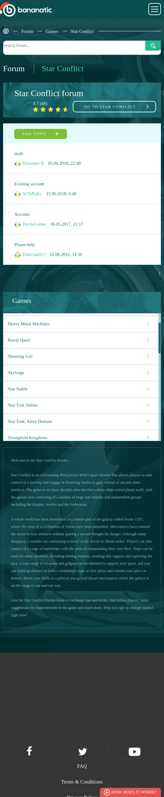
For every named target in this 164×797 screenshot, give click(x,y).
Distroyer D (29, 164)
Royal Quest (78, 340)
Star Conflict (82, 31)
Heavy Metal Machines (78, 324)
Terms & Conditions (82, 781)
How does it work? (133, 792)
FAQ (82, 766)
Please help (24, 244)
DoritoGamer (30, 224)
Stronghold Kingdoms (78, 437)
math (18, 153)
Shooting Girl (78, 356)
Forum (27, 31)
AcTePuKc (28, 194)
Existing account (29, 184)
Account (21, 214)
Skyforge (78, 372)
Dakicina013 (29, 255)
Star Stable (78, 389)
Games (52, 31)
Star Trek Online (78, 405)
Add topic (40, 134)
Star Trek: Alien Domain (78, 421)
